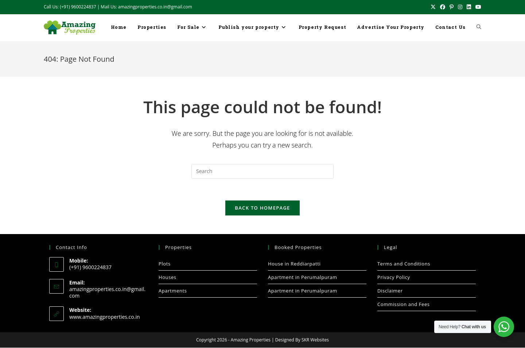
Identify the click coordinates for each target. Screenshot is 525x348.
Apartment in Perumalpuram (302, 277)
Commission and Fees (403, 304)
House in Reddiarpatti (294, 264)
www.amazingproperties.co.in (104, 317)
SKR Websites (315, 340)
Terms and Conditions (403, 264)
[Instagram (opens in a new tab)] (460, 7)
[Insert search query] (262, 171)
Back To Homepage (262, 208)
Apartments (173, 291)
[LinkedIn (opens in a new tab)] (468, 7)
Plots (165, 264)
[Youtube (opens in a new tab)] (477, 7)
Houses (167, 277)
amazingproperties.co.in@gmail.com (107, 292)
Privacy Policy (393, 277)
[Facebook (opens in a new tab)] (442, 7)
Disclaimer (390, 291)
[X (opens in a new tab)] (433, 7)
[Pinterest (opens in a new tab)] (451, 7)
